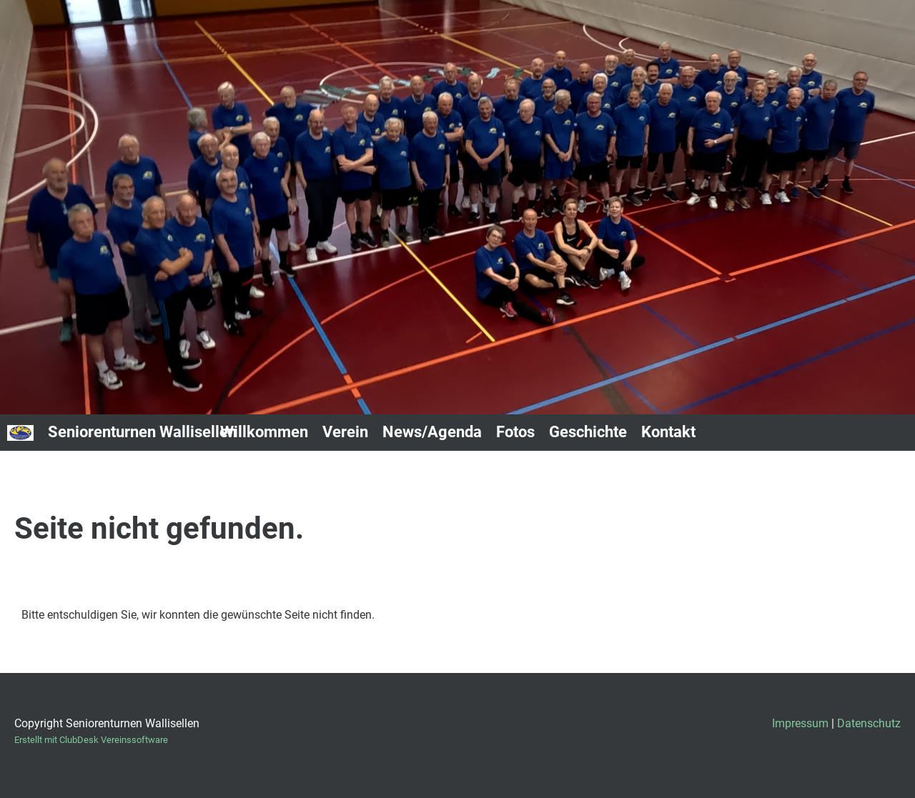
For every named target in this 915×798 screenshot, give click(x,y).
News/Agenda (432, 432)
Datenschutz (869, 723)
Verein (345, 432)
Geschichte (588, 432)
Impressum (800, 723)
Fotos (515, 432)
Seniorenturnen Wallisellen (142, 432)
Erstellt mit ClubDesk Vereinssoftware (91, 739)
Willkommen (264, 432)
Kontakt (668, 432)
